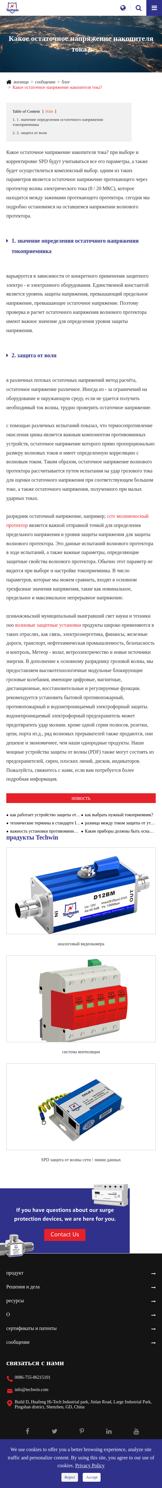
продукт (15, 1273)
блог (66, 82)
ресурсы (15, 1300)
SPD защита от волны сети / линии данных (81, 1159)
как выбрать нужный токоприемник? (119, 814)
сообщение (45, 82)
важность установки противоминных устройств (45, 831)
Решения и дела (23, 1286)
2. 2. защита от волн (30, 132)
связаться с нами (35, 1363)
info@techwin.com (31, 1389)
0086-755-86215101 (32, 1377)
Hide (49, 111)
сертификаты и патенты (31, 1328)
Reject (70, 1477)
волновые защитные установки (48, 625)
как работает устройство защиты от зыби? (45, 814)
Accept (91, 1477)
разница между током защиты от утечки (120, 823)
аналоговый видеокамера (81, 944)
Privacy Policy (90, 1465)
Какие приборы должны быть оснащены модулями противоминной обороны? (120, 831)
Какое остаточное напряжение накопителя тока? (57, 87)
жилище (21, 82)
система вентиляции (81, 1052)
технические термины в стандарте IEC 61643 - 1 (45, 823)
